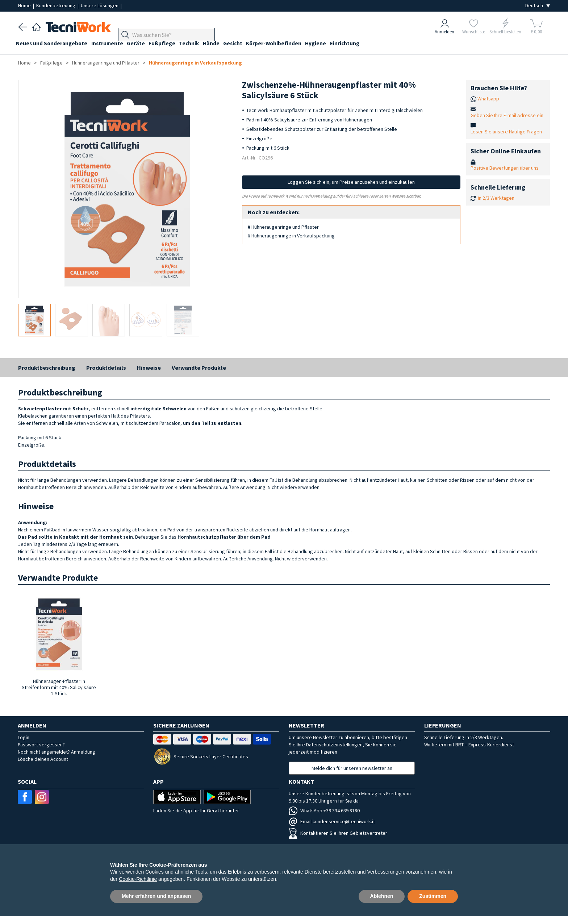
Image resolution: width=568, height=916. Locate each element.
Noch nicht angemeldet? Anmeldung (56, 752)
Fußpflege (170, 44)
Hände (223, 44)
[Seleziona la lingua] (537, 6)
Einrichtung (365, 44)
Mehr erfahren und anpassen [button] (156, 896)
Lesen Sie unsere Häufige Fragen (506, 131)
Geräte (142, 44)
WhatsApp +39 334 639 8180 (324, 810)
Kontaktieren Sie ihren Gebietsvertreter (338, 833)
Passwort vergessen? (41, 744)
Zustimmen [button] (432, 896)
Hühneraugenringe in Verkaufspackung (195, 62)
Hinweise (149, 367)
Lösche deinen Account (43, 759)
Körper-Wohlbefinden (290, 44)
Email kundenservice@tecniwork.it (332, 821)
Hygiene (334, 44)
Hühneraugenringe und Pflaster (105, 62)
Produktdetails (106, 367)
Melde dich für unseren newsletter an (352, 768)
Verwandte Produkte (199, 367)
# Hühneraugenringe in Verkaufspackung (291, 235)
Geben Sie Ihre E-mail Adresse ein (507, 115)
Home (25, 5)
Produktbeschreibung (46, 367)
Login (23, 737)
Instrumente (111, 44)
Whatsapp (488, 98)
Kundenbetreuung (56, 5)
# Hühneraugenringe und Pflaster (283, 227)
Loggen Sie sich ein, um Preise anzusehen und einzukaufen (351, 182)
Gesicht (247, 44)
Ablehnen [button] (381, 896)
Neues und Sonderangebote (53, 44)
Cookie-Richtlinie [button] (138, 879)
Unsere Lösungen (100, 5)
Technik (199, 44)
